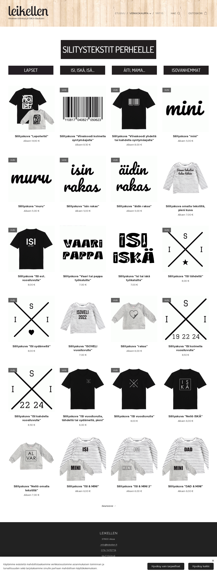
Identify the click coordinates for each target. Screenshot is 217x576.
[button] (175, 13)
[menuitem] (120, 13)
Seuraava (107, 505)
